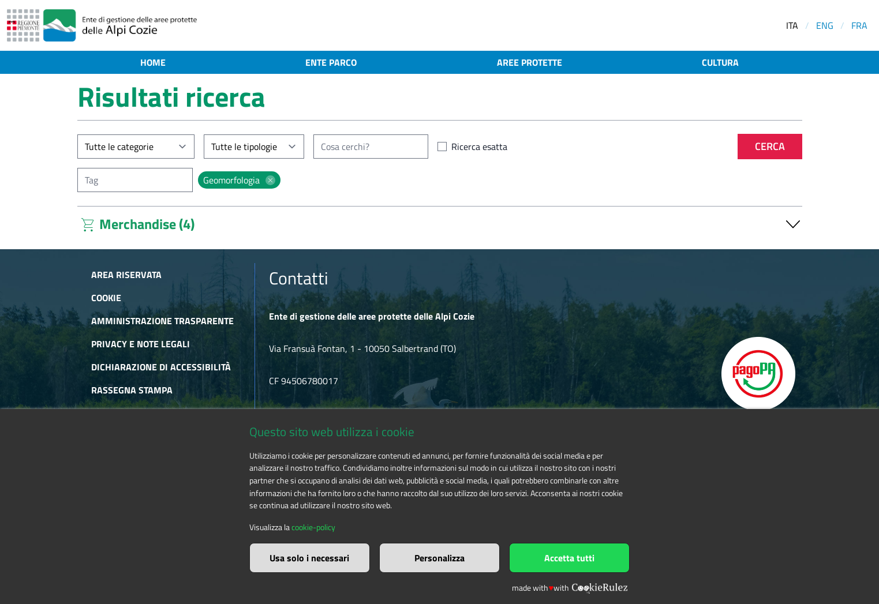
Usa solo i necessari (309, 558)
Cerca (770, 146)
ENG (824, 25)
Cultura (720, 62)
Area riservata (126, 275)
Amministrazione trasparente (162, 321)
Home (153, 62)
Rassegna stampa (132, 390)
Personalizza (439, 558)
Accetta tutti (569, 558)
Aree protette (529, 62)
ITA (792, 25)
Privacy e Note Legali (140, 344)
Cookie (106, 298)
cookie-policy (313, 527)
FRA (859, 25)
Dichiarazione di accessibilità (161, 367)
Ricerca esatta (479, 146)
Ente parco (331, 62)
